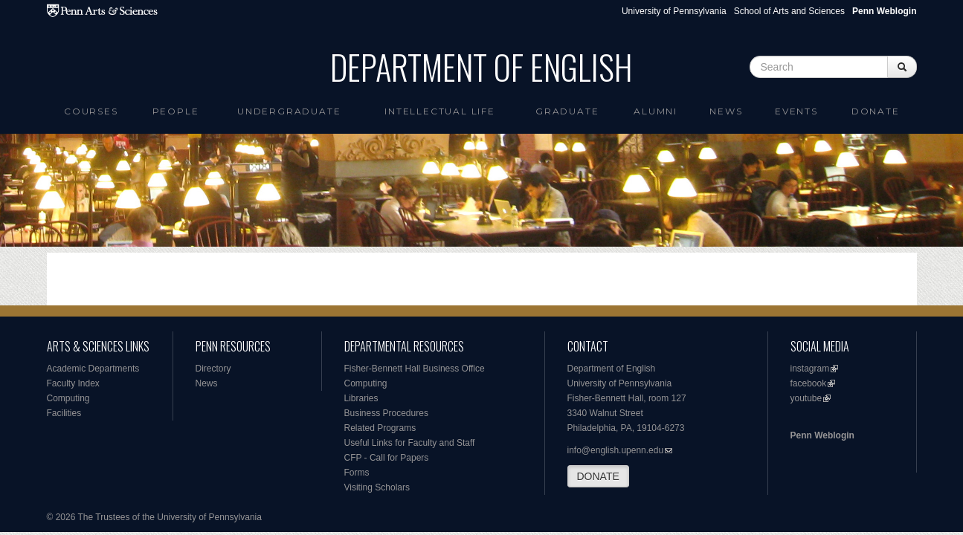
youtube (806, 398)
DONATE (598, 476)
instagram (810, 368)
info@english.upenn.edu (615, 450)
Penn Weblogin (822, 435)
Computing (68, 398)
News (725, 111)
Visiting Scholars (377, 487)
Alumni (655, 111)
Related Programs (380, 428)
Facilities (64, 413)
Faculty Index (73, 383)
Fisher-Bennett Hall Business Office (414, 368)
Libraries (361, 398)
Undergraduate (289, 111)
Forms (357, 472)
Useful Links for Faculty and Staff (409, 443)
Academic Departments (93, 368)
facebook (808, 383)
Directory (213, 368)
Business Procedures (386, 413)
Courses (91, 111)
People (175, 111)
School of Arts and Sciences (789, 11)
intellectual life (439, 111)
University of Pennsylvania (674, 11)
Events (796, 111)
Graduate (567, 111)
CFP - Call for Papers (386, 458)
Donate (875, 111)
